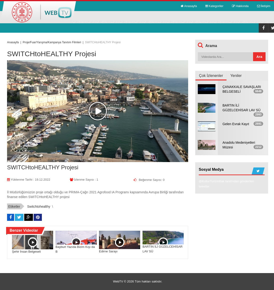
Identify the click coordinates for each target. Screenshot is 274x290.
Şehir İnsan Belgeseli (26, 251)
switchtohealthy (38, 206)
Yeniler (236, 76)
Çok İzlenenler (211, 76)
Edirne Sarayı (108, 251)
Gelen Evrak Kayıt (235, 124)
